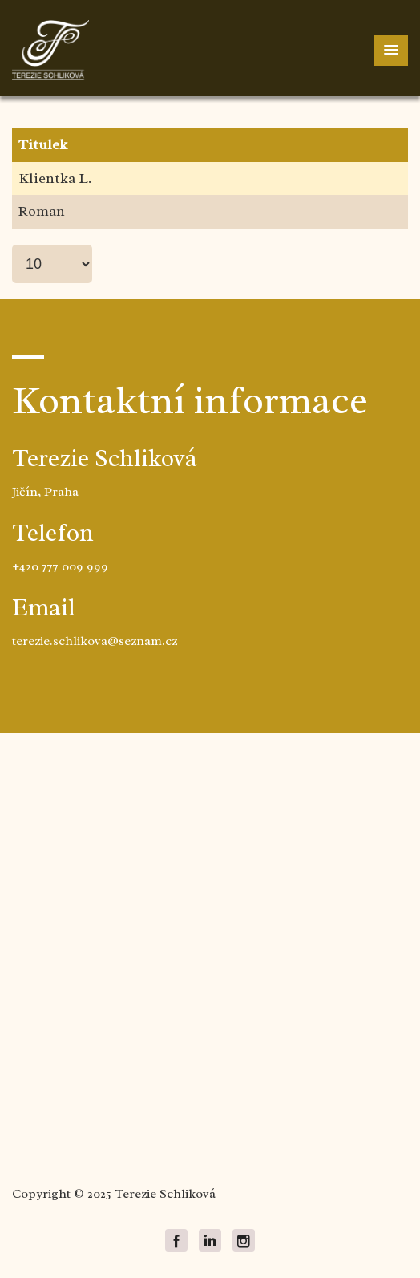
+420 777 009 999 (60, 566)
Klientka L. (54, 178)
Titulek (42, 144)
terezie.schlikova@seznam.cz (94, 641)
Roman (41, 211)
